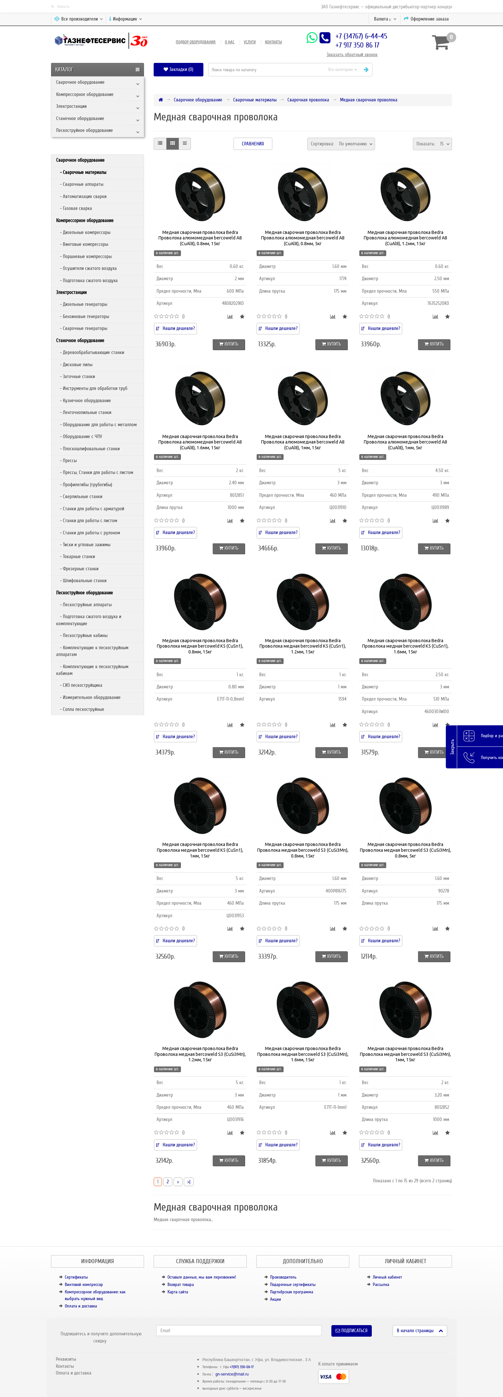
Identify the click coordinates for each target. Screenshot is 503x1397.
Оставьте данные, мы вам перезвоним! (201, 1277)
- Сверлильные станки (79, 496)
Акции (275, 1299)
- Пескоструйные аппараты (84, 605)
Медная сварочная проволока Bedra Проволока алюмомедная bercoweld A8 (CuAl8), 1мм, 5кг (405, 442)
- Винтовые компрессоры (82, 244)
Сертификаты (76, 1277)
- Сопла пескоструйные (80, 709)
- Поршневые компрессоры (84, 256)
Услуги (250, 42)
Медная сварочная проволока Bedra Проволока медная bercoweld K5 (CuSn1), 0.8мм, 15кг (200, 646)
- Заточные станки (75, 376)
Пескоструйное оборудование (84, 130)
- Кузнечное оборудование (83, 400)
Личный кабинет (387, 1277)
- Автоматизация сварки (81, 196)
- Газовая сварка (74, 208)
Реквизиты (66, 1359)
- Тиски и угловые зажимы (83, 545)
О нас (229, 42)
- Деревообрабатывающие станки (90, 352)
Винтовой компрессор (84, 1284)
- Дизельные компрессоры (83, 232)
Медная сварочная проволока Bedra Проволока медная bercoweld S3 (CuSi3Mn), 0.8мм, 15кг (302, 850)
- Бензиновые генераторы (82, 316)
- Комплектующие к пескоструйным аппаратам (92, 651)
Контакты (273, 42)
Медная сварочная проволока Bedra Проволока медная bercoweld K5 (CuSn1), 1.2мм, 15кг (303, 646)
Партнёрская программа (291, 1292)
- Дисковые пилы (74, 364)
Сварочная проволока (308, 100)
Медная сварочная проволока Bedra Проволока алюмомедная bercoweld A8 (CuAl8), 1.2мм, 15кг (405, 238)
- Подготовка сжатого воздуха (87, 280)
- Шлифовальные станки (81, 580)
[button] (414, 69)
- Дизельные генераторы (81, 304)
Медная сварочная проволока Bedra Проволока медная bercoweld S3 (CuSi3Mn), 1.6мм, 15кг (302, 1054)
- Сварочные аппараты (79, 184)
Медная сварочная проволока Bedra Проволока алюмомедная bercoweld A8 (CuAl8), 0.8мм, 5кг (303, 238)
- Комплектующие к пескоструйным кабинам (92, 670)
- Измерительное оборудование (88, 697)
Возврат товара (180, 1284)
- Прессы (66, 460)
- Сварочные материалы (81, 172)
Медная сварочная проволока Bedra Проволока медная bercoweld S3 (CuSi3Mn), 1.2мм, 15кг (200, 1054)
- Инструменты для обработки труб (91, 388)
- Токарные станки (75, 556)
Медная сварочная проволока (368, 100)
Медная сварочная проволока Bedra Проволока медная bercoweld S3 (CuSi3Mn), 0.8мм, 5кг (405, 850)
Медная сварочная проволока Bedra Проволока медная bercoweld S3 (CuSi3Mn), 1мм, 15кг (405, 1054)
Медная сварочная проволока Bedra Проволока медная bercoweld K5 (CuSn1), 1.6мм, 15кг (405, 646)
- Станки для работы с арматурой (90, 509)
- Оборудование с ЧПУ (79, 436)
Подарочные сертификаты (293, 1284)
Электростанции (71, 106)
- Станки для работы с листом (86, 520)
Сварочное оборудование (80, 82)
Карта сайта (177, 1292)
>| (188, 1182)
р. (385, 19)
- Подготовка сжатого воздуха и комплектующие (88, 620)
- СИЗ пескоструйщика (79, 685)
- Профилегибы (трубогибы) (84, 484)
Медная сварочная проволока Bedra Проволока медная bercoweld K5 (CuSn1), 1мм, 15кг (200, 850)
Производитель (283, 1277)
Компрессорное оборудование (85, 94)
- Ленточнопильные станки (83, 412)
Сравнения (253, 144)
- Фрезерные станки (77, 569)
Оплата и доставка (81, 1306)
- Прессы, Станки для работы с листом (94, 472)
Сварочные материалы (255, 100)
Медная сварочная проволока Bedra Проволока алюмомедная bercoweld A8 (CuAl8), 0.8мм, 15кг (200, 238)
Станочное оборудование (80, 118)
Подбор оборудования (196, 42)
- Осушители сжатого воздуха (86, 268)
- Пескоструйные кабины (81, 635)
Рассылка (381, 1284)
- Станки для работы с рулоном (88, 533)
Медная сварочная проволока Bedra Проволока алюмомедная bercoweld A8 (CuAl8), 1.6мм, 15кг (200, 442)
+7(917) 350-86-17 (242, 1367)
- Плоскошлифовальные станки (88, 449)
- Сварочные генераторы (81, 328)
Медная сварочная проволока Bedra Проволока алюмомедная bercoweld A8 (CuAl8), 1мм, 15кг (303, 442)
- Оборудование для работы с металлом (96, 424)
